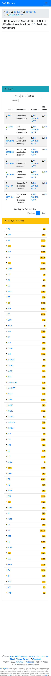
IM (9, 337)
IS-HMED (11, 388)
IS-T (9, 434)
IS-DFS (10, 365)
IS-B (9, 354)
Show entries (24, 96)
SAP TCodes (8, 3)
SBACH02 (10, 141)
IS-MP (10, 405)
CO (9, 263)
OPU (10, 473)
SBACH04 (10, 163)
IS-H (9, 377)
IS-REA (10, 428)
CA (9, 257)
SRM (10, 564)
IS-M (10, 399)
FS (9, 314)
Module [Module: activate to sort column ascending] (34, 110)
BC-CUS (17, 12)
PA (9, 479)
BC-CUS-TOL (31, 12)
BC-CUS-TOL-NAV (16, 15)
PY (9, 530)
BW (9, 252)
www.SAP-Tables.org (18, 656)
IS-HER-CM (12, 382)
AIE (9, 235)
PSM (10, 519)
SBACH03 (10, 152)
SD (9, 553)
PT (9, 525)
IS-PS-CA (11, 422)
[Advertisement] (25, 57)
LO (9, 456)
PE (9, 485)
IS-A (9, 343)
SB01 (10, 115)
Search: (26, 100)
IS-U (9, 439)
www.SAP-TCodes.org (25, 662)
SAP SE (9, 675)
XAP (10, 593)
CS (9, 274)
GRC (10, 320)
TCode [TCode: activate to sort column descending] (8, 110)
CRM (10, 269)
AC (9, 229)
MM (9, 468)
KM (9, 445)
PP (9, 502)
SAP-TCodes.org (4, 668)
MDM (10, 462)
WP (9, 587)
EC (9, 286)
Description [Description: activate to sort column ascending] (21, 110)
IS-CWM (11, 360)
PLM (10, 490)
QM (9, 536)
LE (9, 451)
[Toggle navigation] (46, 3)
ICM (9, 331)
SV (9, 570)
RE (9, 542)
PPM (10, 508)
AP (9, 240)
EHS (9, 291)
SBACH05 (10, 175)
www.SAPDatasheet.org (38, 656)
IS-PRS (10, 417)
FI (9, 303)
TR (9, 576)
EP (9, 297)
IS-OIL (10, 411)
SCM (10, 547)
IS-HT (10, 394)
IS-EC (10, 371)
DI (9, 280)
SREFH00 (9, 186)
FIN (9, 308)
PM (9, 496)
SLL (9, 559)
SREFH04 (9, 197)
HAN (10, 326)
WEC (10, 581)
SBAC (10, 127)
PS (9, 513)
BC (7, 12)
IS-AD (10, 348)
